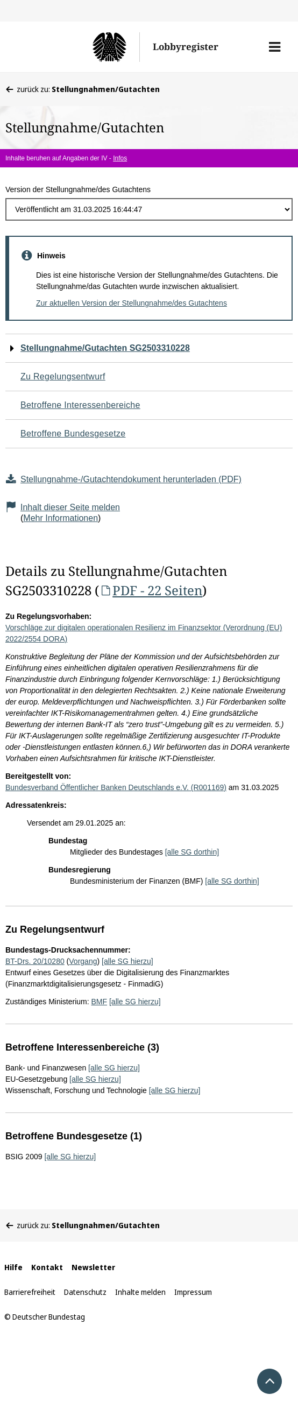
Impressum (193, 1292)
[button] (274, 46)
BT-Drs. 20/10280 (35, 961)
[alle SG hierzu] (127, 961)
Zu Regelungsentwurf (62, 376)
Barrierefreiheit (29, 1292)
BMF (99, 1001)
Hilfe (13, 1267)
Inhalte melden (140, 1292)
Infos (120, 158)
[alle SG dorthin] (192, 852)
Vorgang (83, 961)
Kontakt (47, 1267)
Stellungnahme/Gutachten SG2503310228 (105, 348)
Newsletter (93, 1267)
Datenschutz (85, 1292)
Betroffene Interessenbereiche (80, 405)
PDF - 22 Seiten (150, 590)
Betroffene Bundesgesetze (73, 433)
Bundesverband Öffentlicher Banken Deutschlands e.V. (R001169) (115, 787)
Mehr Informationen (60, 518)
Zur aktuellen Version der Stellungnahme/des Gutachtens (131, 303)
